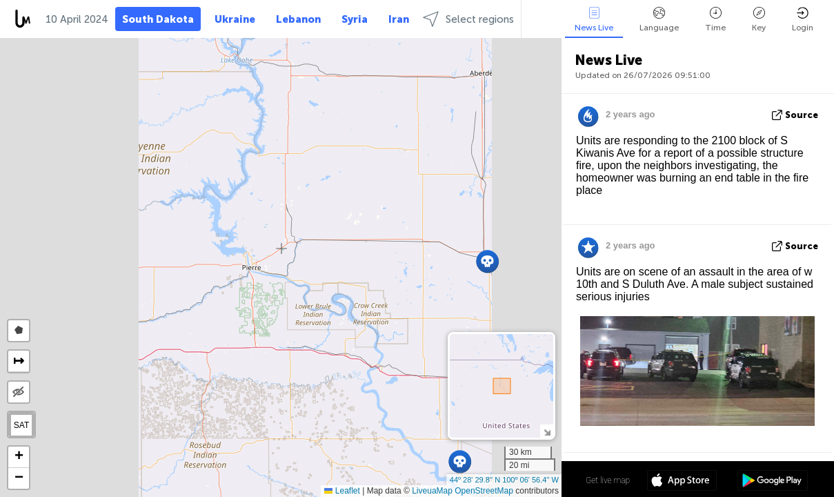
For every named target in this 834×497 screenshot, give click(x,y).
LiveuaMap (432, 491)
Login (802, 19)
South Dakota (158, 19)
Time (715, 19)
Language (659, 19)
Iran (398, 19)
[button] (487, 261)
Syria (354, 19)
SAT (21, 425)
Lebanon (298, 19)
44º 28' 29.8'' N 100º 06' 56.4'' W (504, 480)
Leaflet (341, 491)
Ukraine (235, 19)
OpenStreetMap (484, 491)
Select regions (468, 19)
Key (759, 19)
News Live (594, 19)
